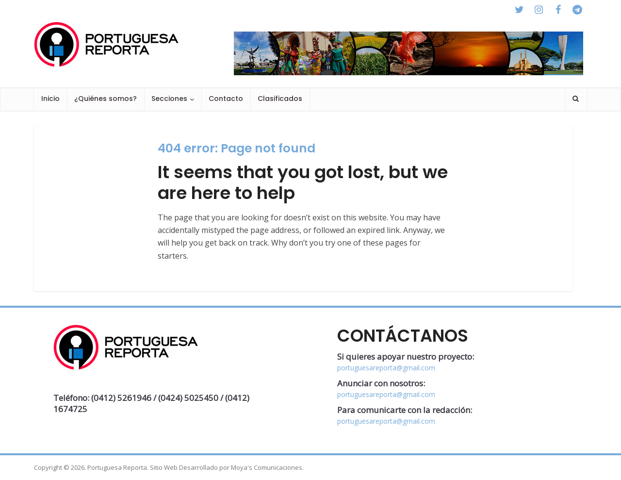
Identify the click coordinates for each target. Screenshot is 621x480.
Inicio (50, 98)
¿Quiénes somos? (105, 98)
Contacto (226, 98)
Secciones (169, 98)
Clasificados (280, 98)
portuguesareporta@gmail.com (386, 367)
